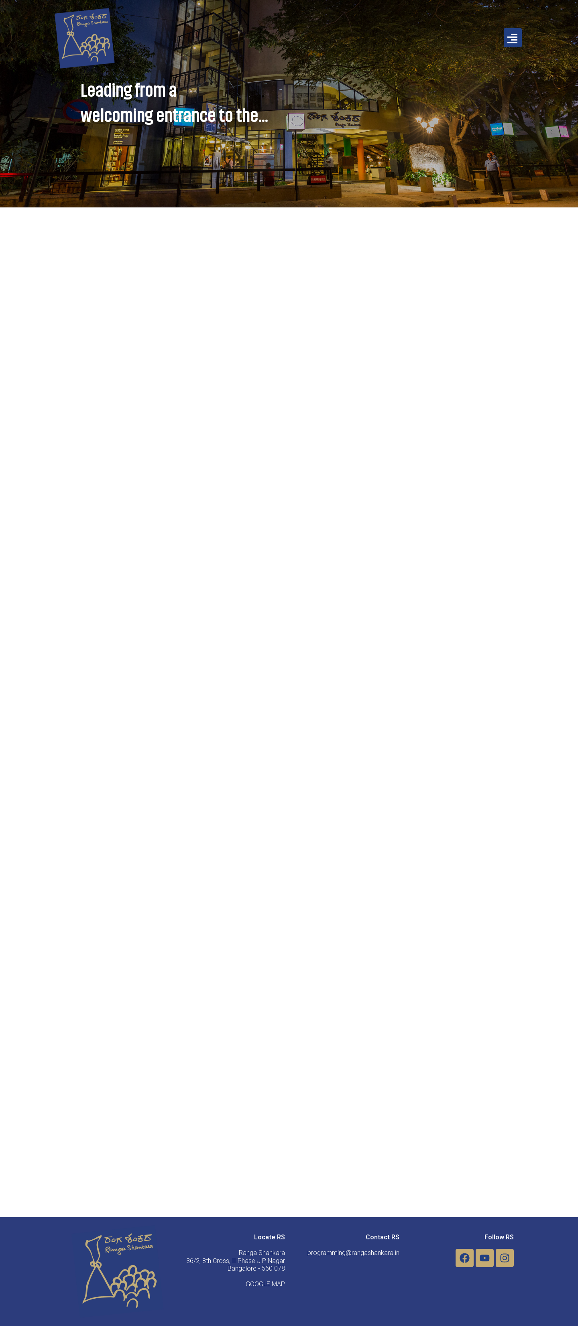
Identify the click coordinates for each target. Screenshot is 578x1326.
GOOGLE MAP (265, 1284)
